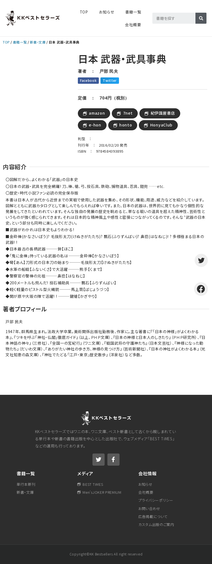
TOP (84, 12)
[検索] (200, 18)
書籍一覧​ (133, 12)
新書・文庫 (38, 42)
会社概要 (133, 24)
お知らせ (106, 12)
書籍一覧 (20, 42)
